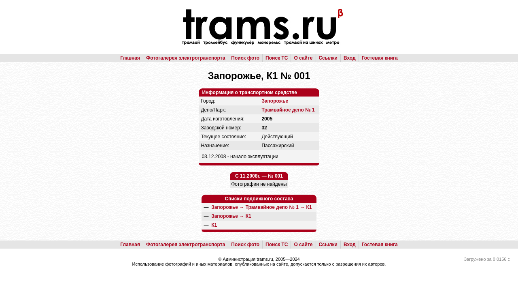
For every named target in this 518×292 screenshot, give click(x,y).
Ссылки (328, 58)
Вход (350, 58)
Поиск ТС (276, 58)
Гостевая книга (380, 58)
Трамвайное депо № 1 (287, 110)
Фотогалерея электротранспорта (185, 58)
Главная (130, 58)
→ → (261, 207)
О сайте (303, 58)
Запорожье (274, 101)
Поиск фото (245, 58)
